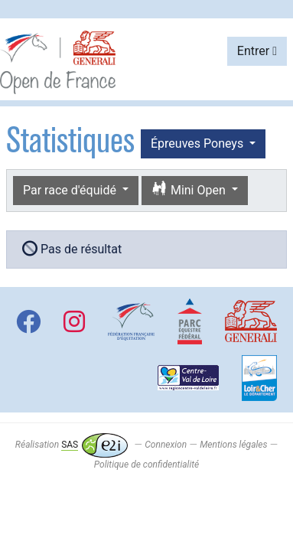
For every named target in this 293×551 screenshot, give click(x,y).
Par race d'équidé (71, 190)
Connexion (166, 444)
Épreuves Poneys (198, 143)
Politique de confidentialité (146, 464)
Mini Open (190, 189)
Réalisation (71, 444)
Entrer (257, 51)
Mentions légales (233, 444)
